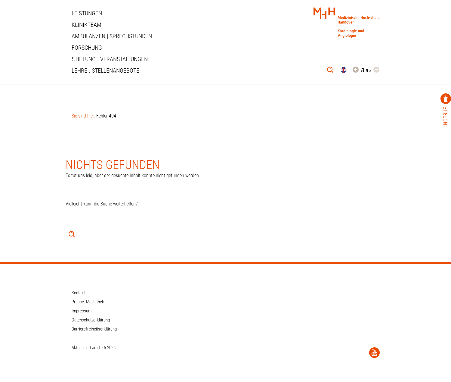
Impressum (81, 311)
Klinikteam (86, 24)
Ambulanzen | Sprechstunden (112, 36)
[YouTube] (374, 352)
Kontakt (78, 293)
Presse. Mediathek (88, 302)
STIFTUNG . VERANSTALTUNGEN (110, 59)
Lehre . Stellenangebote (105, 70)
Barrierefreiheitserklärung (94, 329)
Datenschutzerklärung (91, 320)
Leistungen (87, 13)
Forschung (87, 47)
